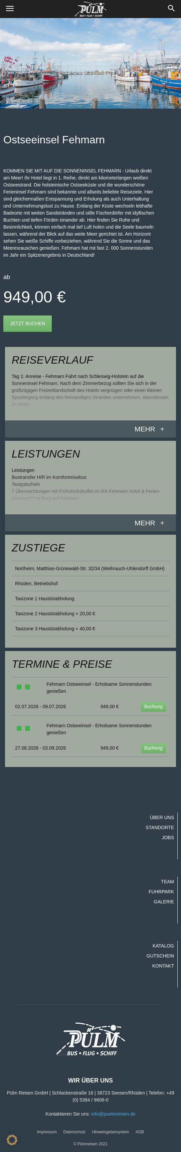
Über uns (162, 817)
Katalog (163, 945)
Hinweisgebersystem (110, 1132)
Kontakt (163, 966)
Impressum (47, 1132)
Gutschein (160, 955)
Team (167, 881)
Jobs (168, 837)
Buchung (153, 706)
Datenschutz (74, 1132)
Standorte (160, 827)
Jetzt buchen (27, 323)
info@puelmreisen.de (113, 1114)
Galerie (164, 901)
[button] (171, 9)
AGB (140, 1132)
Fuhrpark (161, 891)
